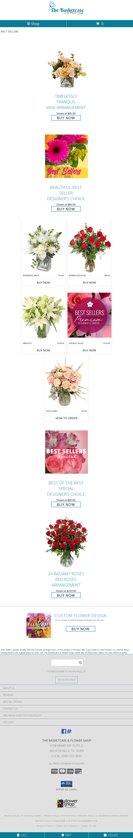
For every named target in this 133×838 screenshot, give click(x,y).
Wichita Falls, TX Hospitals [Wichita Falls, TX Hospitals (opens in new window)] (60, 815)
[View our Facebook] (63, 732)
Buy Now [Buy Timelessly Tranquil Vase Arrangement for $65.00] (66, 117)
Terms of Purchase (67, 826)
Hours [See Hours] (111, 835)
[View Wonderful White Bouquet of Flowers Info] (43, 247)
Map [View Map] (66, 835)
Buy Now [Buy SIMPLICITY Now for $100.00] (43, 350)
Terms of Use (88, 826)
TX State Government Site (83, 821)
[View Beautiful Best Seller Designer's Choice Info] (66, 156)
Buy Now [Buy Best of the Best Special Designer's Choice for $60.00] (66, 504)
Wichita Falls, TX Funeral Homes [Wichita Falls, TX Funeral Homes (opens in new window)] (23, 815)
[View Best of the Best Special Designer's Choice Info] (66, 452)
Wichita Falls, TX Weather (50, 821)
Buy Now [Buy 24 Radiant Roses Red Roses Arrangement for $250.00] (66, 595)
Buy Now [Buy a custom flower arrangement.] (81, 628)
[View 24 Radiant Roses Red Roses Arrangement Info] (66, 542)
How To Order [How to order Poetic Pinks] (66, 418)
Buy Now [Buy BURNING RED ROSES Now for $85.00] (89, 282)
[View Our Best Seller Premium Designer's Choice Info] (89, 315)
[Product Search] (67, 662)
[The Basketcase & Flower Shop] (66, 15)
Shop (33, 23)
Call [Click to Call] (22, 835)
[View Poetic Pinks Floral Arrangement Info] (66, 383)
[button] (66, 784)
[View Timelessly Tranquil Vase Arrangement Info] (66, 65)
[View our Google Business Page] (69, 732)
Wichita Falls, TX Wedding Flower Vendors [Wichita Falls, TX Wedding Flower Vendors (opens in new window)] (104, 815)
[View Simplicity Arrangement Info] (43, 315)
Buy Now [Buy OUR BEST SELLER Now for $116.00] (89, 350)
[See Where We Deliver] (66, 679)
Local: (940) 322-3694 (66, 756)
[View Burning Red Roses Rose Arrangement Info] (89, 247)
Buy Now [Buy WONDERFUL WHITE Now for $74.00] (43, 282)
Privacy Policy (45, 826)
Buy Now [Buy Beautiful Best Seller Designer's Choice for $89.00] (66, 208)
